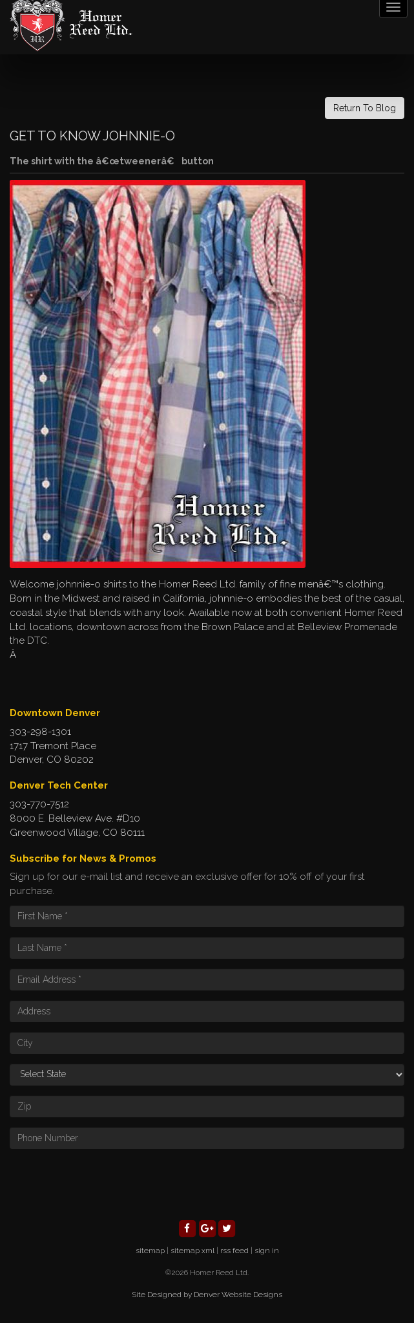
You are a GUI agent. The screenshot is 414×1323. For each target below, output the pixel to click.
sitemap (150, 1250)
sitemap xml (192, 1250)
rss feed (234, 1250)
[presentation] (108, 1184)
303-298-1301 (40, 732)
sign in (266, 1250)
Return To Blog (364, 108)
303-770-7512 (39, 804)
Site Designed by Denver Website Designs (207, 1294)
